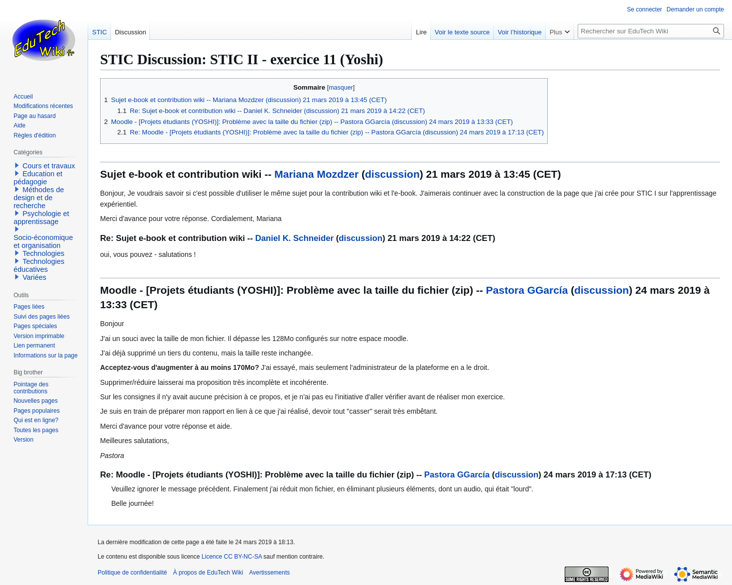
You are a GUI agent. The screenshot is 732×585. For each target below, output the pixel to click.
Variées (34, 277)
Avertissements (269, 572)
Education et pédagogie (37, 178)
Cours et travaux (48, 166)
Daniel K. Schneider (294, 238)
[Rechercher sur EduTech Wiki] (651, 31)
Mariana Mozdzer (316, 174)
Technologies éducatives (38, 265)
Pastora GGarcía (527, 290)
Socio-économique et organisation (43, 241)
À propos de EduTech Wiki (208, 572)
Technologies (43, 253)
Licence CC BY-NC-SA (232, 556)
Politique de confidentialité (132, 572)
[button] (16, 165)
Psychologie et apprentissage (41, 218)
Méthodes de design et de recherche (38, 198)
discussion (392, 174)
